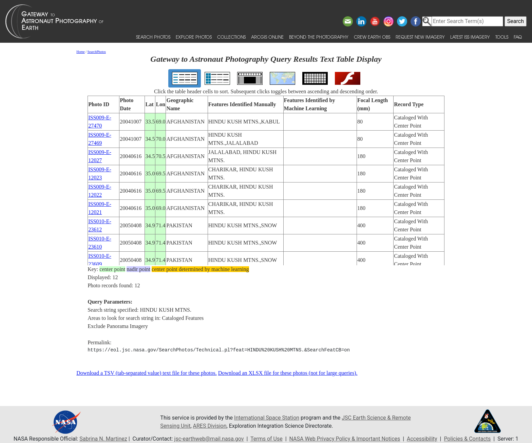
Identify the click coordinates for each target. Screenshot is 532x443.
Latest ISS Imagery (470, 37)
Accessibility (422, 439)
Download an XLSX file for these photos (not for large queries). (288, 373)
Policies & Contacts (467, 439)
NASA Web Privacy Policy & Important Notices (344, 439)
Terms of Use (266, 439)
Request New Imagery (420, 37)
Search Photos (153, 37)
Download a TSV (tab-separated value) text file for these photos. (146, 373)
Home (80, 52)
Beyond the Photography (318, 37)
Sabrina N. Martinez (103, 439)
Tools (501, 37)
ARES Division (210, 426)
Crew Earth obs (372, 37)
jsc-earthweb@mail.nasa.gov (209, 439)
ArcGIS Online (267, 37)
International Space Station (266, 418)
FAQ (518, 37)
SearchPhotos (97, 52)
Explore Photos (194, 37)
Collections (231, 37)
